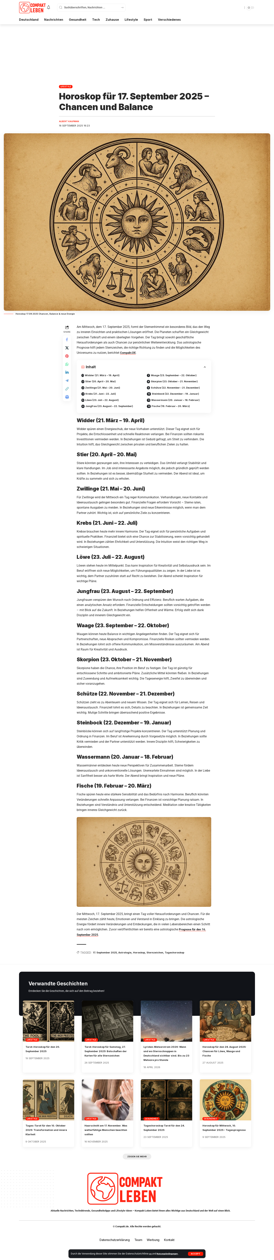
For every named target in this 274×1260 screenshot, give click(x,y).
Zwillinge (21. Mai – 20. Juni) (104, 389)
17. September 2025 (107, 955)
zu (150, 1253)
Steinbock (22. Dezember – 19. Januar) (178, 395)
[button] (195, 1254)
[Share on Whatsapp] (67, 368)
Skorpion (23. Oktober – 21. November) (177, 382)
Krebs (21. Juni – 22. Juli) (102, 395)
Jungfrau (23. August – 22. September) (112, 409)
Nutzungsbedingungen (169, 1253)
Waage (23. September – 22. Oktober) (176, 376)
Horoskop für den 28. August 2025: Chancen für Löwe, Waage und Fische (224, 1054)
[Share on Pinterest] (67, 358)
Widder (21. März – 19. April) (104, 376)
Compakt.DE (129, 353)
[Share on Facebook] (67, 340)
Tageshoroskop (184, 955)
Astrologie (129, 955)
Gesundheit (151, 1126)
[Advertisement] (137, 52)
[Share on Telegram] (67, 386)
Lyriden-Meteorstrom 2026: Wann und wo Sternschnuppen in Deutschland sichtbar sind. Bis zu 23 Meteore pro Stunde (166, 1058)
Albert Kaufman (70, 121)
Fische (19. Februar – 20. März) (172, 409)
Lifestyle (66, 86)
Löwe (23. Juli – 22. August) (104, 402)
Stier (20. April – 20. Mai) (102, 382)
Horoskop (145, 955)
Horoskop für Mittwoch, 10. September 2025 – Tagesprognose (223, 1137)
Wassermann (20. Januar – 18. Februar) (178, 402)
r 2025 (96, 937)
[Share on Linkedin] (67, 377)
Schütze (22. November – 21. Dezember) (178, 389)
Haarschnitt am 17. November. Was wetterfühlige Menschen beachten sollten (107, 1137)
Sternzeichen (163, 955)
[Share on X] (67, 349)
